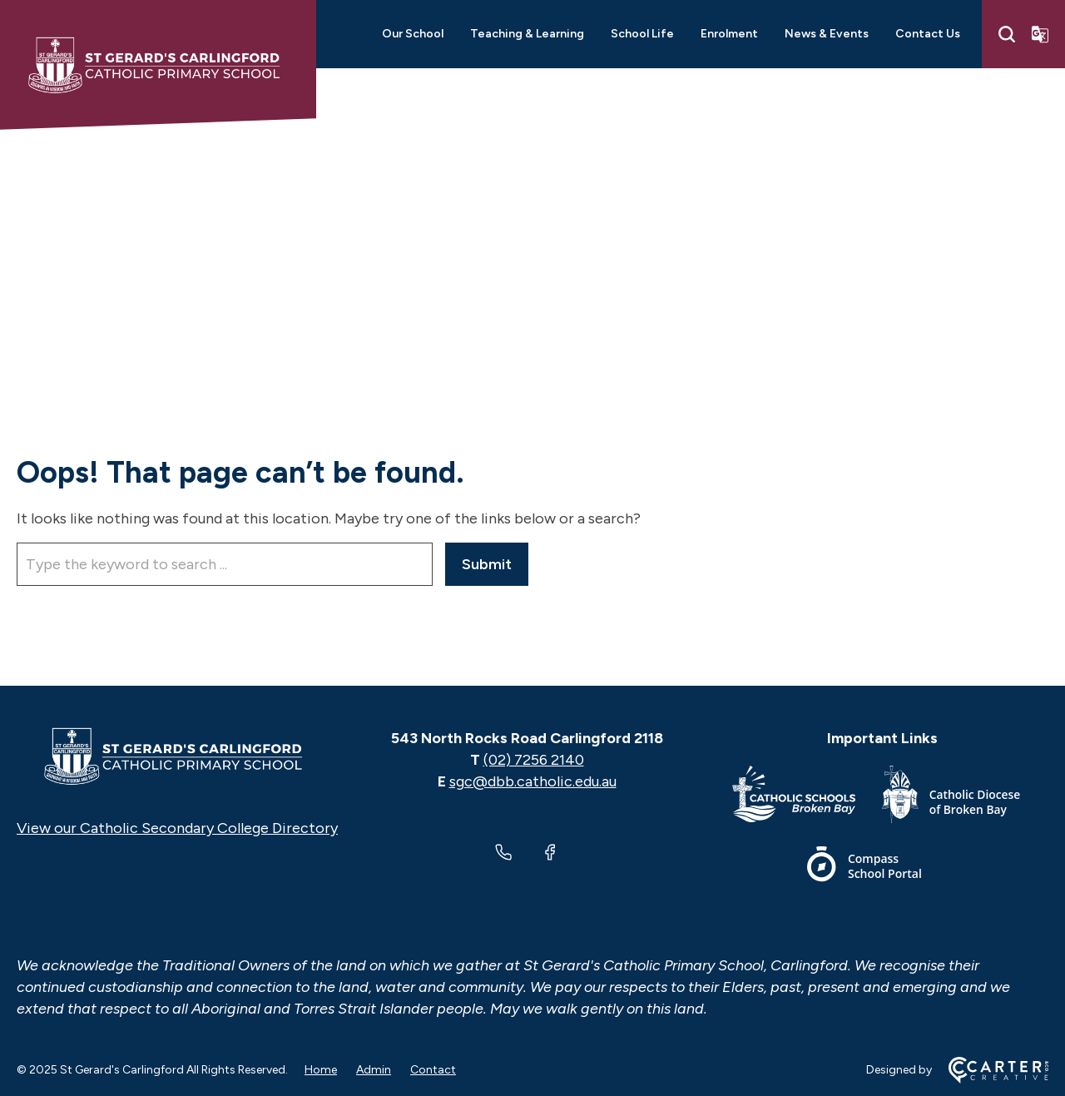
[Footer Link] (807, 798)
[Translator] (1040, 34)
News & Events (827, 34)
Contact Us (927, 34)
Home (321, 1070)
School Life (642, 34)
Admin (373, 1070)
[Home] (177, 756)
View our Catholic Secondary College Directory (177, 828)
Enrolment (729, 34)
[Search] (1006, 34)
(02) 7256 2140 (533, 760)
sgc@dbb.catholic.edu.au (533, 781)
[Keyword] (225, 564)
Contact (433, 1070)
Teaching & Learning (527, 34)
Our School (412, 34)
